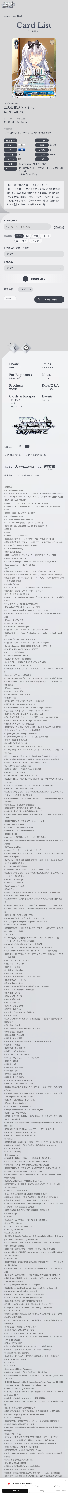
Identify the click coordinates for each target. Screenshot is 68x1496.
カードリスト (17, 404)
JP (46, 7)
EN (54, 7)
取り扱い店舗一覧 (37, 461)
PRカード (16, 408)
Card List (17, 16)
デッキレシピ (17, 412)
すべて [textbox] (9, 254)
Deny (42, 1491)
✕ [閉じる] (65, 1480)
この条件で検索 (48, 300)
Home (7, 16)
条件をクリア (15, 301)
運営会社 (8, 481)
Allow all (15, 1491)
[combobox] (34, 254)
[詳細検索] (59, 227)
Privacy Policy (55, 1486)
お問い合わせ (14, 461)
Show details (61, 1490)
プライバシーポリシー (28, 481)
